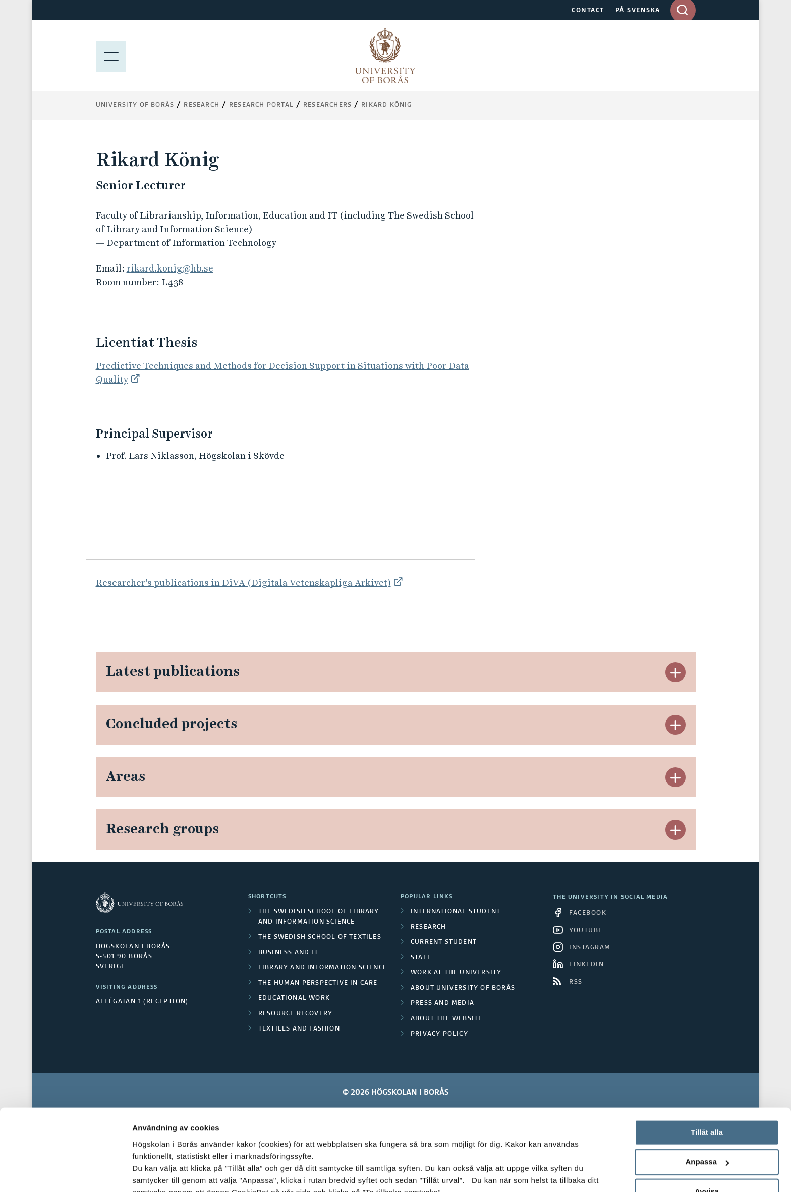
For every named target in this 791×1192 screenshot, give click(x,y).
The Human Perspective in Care (318, 983)
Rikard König (386, 105)
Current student (444, 942)
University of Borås (135, 105)
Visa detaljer (154, 1172)
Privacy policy (439, 1034)
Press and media (442, 1003)
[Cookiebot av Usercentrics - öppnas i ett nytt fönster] (65, 1172)
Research (201, 105)
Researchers (327, 105)
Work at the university (456, 973)
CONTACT (588, 10)
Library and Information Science (322, 967)
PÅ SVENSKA (637, 10)
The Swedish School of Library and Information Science (318, 917)
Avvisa (707, 1119)
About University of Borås (463, 988)
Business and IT (288, 952)
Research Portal (261, 105)
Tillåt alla (707, 1060)
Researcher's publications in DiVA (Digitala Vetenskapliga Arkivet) (243, 582)
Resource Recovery (295, 1013)
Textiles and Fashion (299, 1029)
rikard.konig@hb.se (170, 268)
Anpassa (707, 1090)
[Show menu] (111, 55)
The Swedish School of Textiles (319, 937)
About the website (446, 1018)
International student (455, 911)
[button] (675, 672)
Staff (421, 957)
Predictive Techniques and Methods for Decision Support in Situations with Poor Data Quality (282, 372)
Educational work (294, 998)
